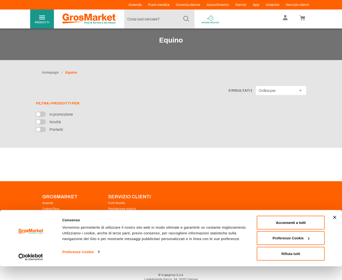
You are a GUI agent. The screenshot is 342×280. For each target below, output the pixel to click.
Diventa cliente (188, 5)
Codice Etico (50, 217)
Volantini (273, 5)
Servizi (241, 5)
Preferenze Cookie (78, 265)
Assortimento (218, 5)
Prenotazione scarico (122, 217)
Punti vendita (159, 5)
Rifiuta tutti (290, 267)
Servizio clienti (297, 5)
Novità (55, 131)
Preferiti (56, 139)
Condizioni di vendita (122, 223)
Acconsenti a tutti (291, 236)
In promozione (61, 123)
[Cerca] (186, 19)
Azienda (135, 5)
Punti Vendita (116, 212)
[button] (281, 99)
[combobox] (158, 19)
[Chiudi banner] (334, 231)
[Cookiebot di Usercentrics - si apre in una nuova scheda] (31, 270)
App (256, 5)
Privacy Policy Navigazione (60, 223)
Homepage (50, 81)
